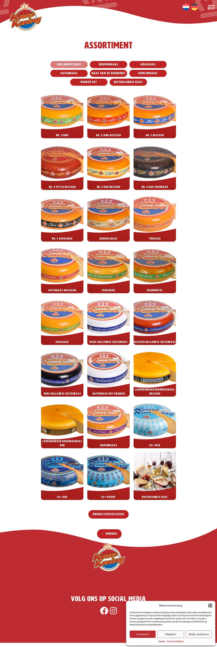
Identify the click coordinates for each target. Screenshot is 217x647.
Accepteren (142, 634)
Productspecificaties (108, 514)
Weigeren (170, 634)
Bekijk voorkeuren (199, 634)
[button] (210, 605)
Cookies (161, 641)
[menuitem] (186, 7)
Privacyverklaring (175, 641)
